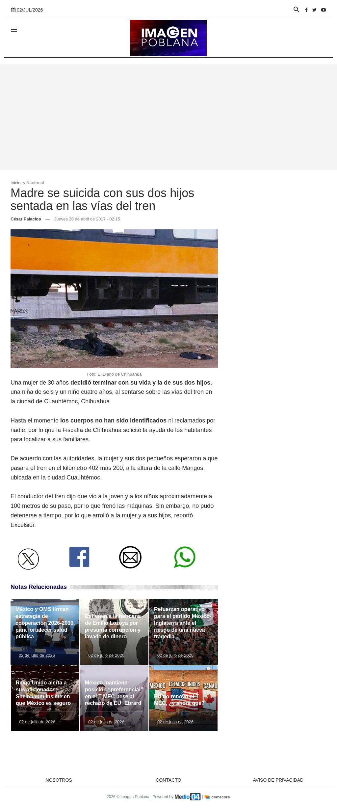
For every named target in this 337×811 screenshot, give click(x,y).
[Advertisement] (168, 117)
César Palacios (26, 219)
